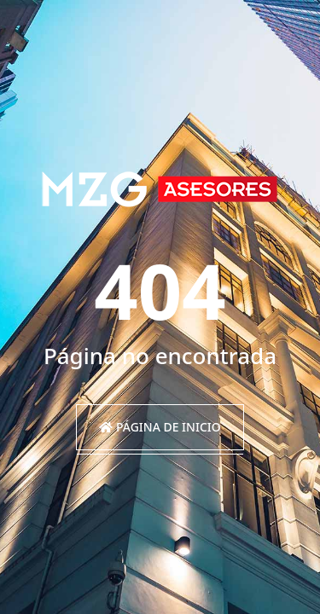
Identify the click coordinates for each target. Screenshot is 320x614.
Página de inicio (159, 427)
